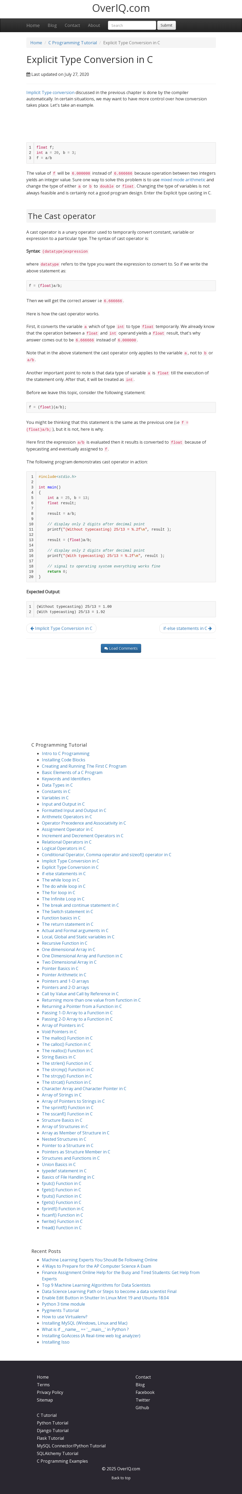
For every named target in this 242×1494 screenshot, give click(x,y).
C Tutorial (47, 1415)
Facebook (145, 1392)
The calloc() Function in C (66, 1044)
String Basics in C (59, 1057)
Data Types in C (57, 785)
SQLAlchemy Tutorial (57, 1453)
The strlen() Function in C (67, 1063)
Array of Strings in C (62, 1095)
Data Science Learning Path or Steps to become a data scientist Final (109, 1291)
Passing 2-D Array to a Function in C (77, 1019)
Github (142, 1407)
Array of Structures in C (65, 1126)
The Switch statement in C (67, 911)
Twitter (143, 1400)
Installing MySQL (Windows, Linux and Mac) (84, 1323)
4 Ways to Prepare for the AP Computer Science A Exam (96, 1266)
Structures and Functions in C (71, 1158)
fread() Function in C (62, 1228)
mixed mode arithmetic (183, 180)
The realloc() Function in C (67, 1051)
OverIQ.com (121, 8)
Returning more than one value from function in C (91, 1000)
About (94, 25)
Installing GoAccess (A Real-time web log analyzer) (91, 1336)
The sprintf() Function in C (67, 1107)
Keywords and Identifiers (66, 779)
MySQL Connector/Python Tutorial (71, 1446)
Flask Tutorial (50, 1438)
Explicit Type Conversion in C (70, 867)
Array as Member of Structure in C (76, 1133)
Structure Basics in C (62, 1120)
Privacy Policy (50, 1392)
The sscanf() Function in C (67, 1114)
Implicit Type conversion (50, 92)
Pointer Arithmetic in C (64, 975)
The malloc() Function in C (67, 1038)
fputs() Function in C (62, 1196)
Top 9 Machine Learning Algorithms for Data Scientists (96, 1285)
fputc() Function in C (61, 1183)
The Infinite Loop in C (63, 899)
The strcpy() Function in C (67, 1076)
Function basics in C (61, 918)
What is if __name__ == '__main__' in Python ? (85, 1329)
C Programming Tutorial (72, 43)
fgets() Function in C (61, 1202)
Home (33, 25)
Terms (43, 1385)
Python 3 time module (63, 1304)
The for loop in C (58, 892)
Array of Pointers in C (63, 1025)
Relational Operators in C (67, 842)
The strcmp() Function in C (68, 1069)
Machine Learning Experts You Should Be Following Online (99, 1260)
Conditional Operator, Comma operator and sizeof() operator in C (106, 855)
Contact (72, 25)
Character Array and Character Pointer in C (84, 1088)
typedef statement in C (64, 1171)
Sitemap (45, 1400)
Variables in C (55, 798)
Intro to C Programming (66, 753)
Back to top (121, 1477)
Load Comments (121, 648)
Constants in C (56, 791)
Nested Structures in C (64, 1139)
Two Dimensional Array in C (69, 962)
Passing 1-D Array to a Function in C (77, 1013)
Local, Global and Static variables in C (78, 937)
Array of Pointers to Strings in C (73, 1101)
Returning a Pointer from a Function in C (82, 1006)
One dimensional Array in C (68, 949)
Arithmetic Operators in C (67, 817)
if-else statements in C (187, 628)
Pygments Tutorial (60, 1310)
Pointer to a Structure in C (67, 1145)
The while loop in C (61, 880)
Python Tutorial (52, 1423)
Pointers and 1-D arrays (65, 981)
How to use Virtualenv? (64, 1317)
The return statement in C (67, 924)
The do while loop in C (64, 886)
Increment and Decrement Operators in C (83, 836)
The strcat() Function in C (66, 1082)
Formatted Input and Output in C (74, 810)
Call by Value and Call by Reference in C (80, 994)
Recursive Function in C (64, 943)
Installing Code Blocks (63, 760)
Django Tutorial (52, 1430)
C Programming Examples (62, 1461)
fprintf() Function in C (63, 1209)
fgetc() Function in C (61, 1190)
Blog (52, 25)
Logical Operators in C (64, 848)
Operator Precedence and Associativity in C (84, 823)
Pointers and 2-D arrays (65, 987)
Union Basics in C (59, 1164)
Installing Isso (56, 1342)
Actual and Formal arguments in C (75, 930)
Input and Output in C (63, 804)
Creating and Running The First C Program (84, 766)
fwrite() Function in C (62, 1221)
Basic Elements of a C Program (72, 772)
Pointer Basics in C (60, 968)
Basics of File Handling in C (68, 1177)
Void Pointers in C (59, 1032)
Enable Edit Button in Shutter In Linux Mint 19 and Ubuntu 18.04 (105, 1298)
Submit (166, 25)
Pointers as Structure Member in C (76, 1152)
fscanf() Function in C (62, 1215)
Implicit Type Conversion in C (61, 628)
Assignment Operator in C (67, 829)
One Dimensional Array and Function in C (82, 956)
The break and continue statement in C (80, 905)
